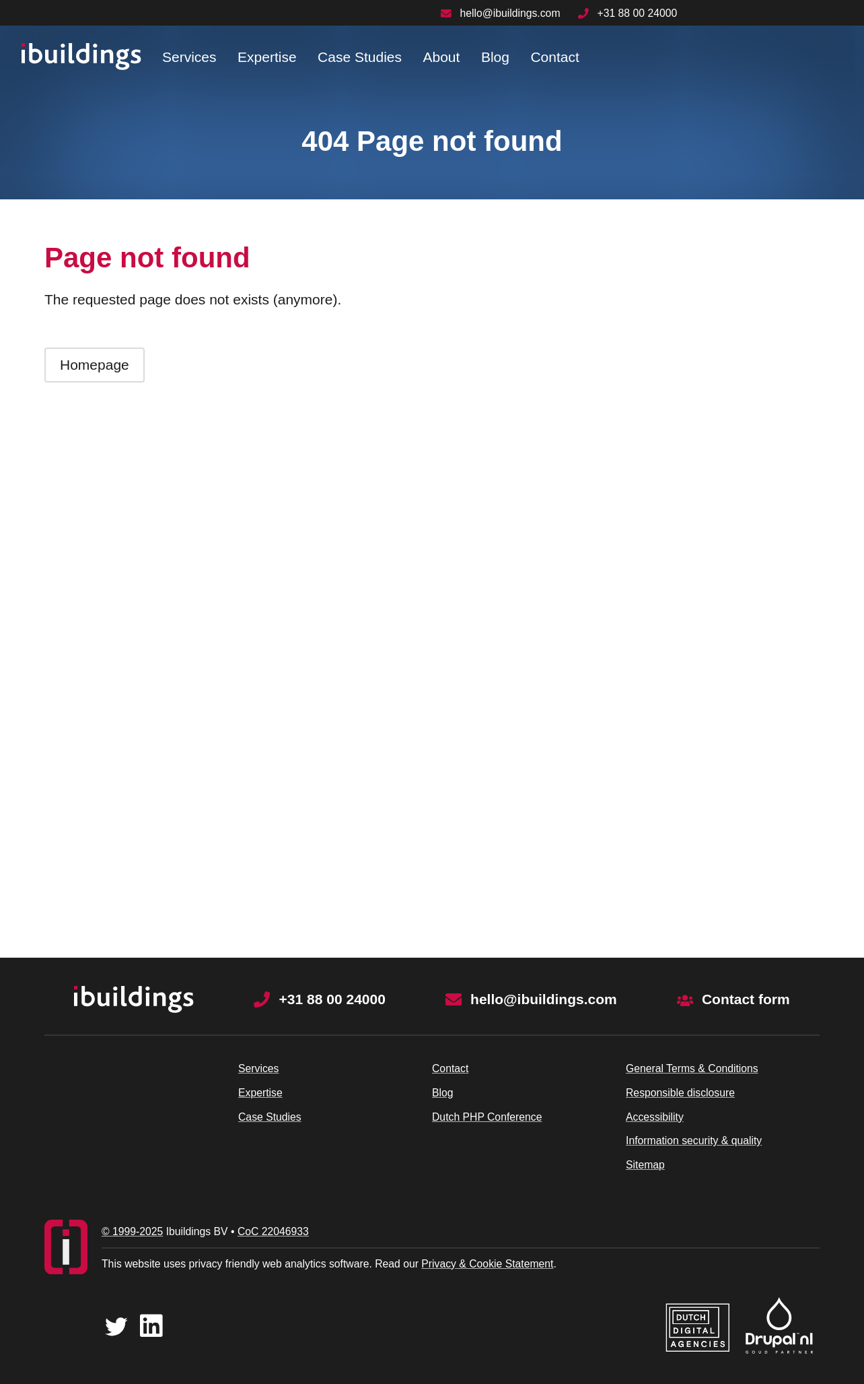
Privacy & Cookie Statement (487, 1264)
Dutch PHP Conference (487, 1117)
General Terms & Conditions (692, 1068)
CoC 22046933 (273, 1231)
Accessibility (655, 1117)
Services (189, 57)
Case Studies (360, 57)
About (441, 57)
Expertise (267, 57)
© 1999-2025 (132, 1231)
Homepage (94, 364)
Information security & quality (694, 1140)
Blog (495, 57)
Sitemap (645, 1165)
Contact (554, 57)
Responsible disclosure (680, 1092)
